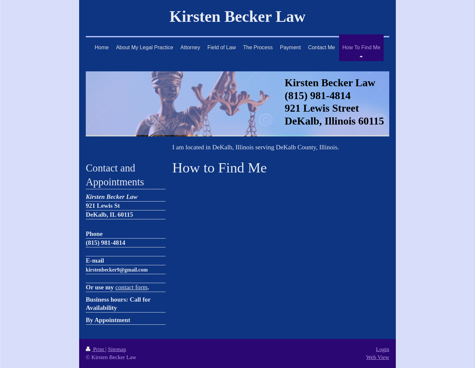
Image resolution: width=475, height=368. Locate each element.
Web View (377, 357)
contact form (131, 287)
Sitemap (117, 349)
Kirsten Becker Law (237, 16)
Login (382, 349)
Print (95, 349)
